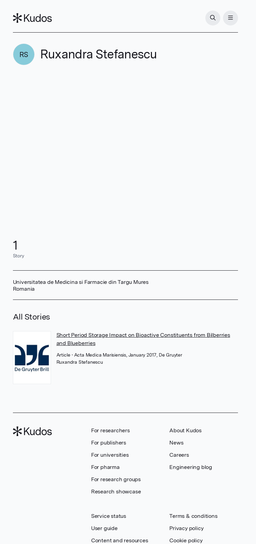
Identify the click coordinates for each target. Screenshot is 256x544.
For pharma (105, 467)
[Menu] (230, 18)
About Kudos (185, 430)
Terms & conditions (193, 516)
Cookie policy (185, 540)
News (176, 442)
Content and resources (119, 540)
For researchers (110, 430)
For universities (110, 455)
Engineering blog (190, 467)
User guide (104, 528)
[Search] (212, 18)
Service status (108, 516)
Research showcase (116, 491)
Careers (179, 455)
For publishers (108, 442)
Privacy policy (186, 528)
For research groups (116, 479)
